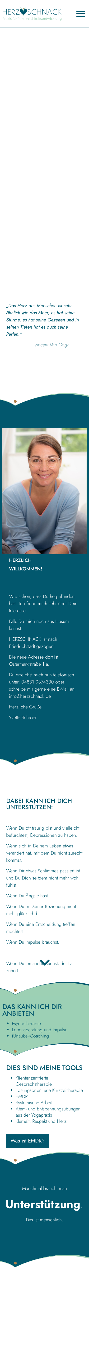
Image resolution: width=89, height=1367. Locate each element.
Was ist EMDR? (27, 1140)
